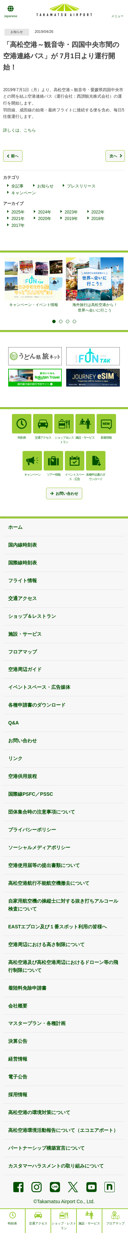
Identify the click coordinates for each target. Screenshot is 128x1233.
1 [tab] (54, 321)
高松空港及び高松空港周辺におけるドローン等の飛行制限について (63, 966)
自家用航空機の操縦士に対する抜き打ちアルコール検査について (63, 905)
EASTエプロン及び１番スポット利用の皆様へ (57, 926)
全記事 (17, 186)
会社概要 (17, 1006)
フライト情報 (22, 580)
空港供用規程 (22, 776)
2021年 (18, 218)
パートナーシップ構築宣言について (46, 1148)
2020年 (44, 218)
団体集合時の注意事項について (41, 812)
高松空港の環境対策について (39, 1112)
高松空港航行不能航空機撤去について (48, 883)
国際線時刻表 (22, 562)
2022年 (98, 212)
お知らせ (45, 186)
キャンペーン (23, 193)
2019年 (71, 218)
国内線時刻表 (22, 545)
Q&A (13, 722)
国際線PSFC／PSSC (30, 794)
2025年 (18, 212)
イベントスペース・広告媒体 (39, 687)
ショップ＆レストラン (32, 616)
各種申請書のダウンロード (37, 705)
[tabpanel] (33, 282)
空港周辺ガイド (25, 669)
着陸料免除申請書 (27, 988)
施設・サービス (25, 634)
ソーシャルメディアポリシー (39, 847)
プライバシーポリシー (32, 829)
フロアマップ (22, 652)
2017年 (18, 225)
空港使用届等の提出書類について (44, 865)
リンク (15, 758)
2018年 (98, 218)
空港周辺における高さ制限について (46, 944)
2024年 (44, 212)
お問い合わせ (22, 740)
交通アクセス (22, 598)
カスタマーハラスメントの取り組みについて (56, 1166)
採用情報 (17, 1094)
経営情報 (17, 1059)
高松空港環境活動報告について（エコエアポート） (63, 1130)
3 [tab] (67, 321)
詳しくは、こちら (19, 130)
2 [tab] (60, 321)
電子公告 (17, 1076)
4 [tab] (74, 321)
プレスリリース (81, 186)
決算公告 (17, 1041)
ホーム (15, 527)
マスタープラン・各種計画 (37, 1023)
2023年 (71, 212)
